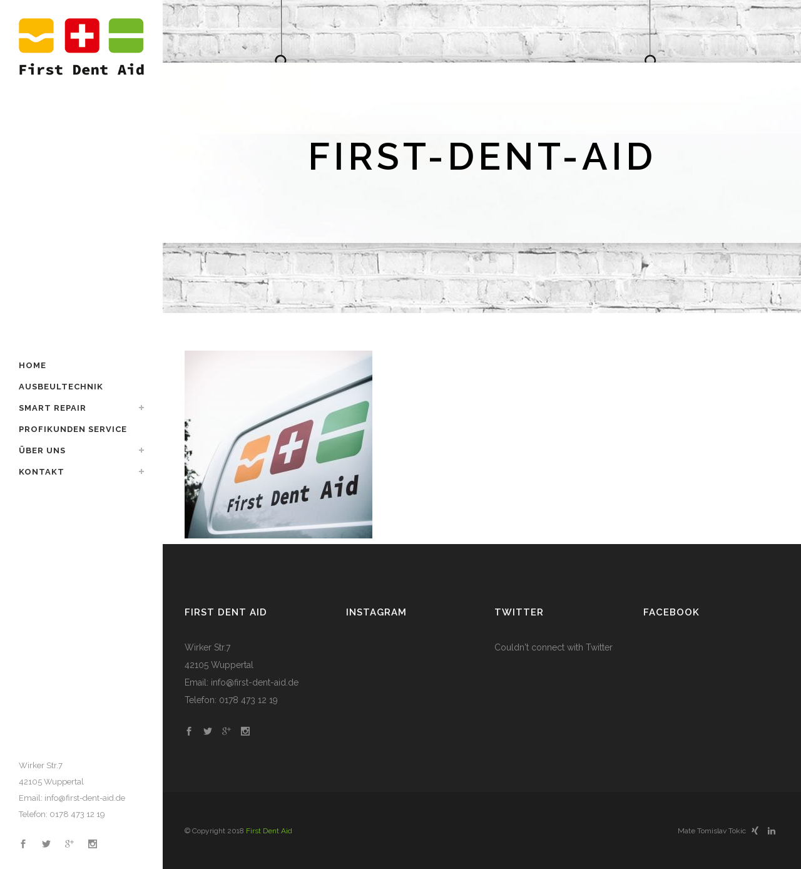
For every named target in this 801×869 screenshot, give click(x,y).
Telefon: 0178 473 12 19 (62, 814)
